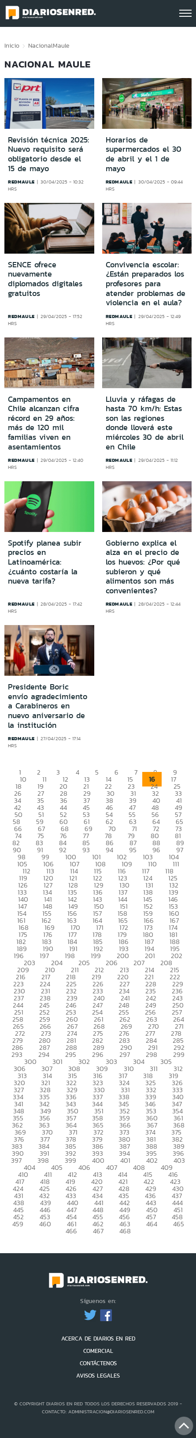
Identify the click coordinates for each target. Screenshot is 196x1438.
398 (43, 1160)
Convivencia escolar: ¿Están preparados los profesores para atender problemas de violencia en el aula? (145, 283)
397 (16, 1160)
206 (112, 962)
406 (84, 1167)
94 (109, 849)
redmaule (21, 181)
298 (151, 1054)
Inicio (11, 45)
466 (71, 1231)
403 (179, 1160)
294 (43, 1054)
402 (152, 1160)
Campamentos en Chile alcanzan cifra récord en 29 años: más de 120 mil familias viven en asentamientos (43, 423)
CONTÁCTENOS (98, 1363)
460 (45, 1223)
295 (70, 1054)
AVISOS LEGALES (98, 1375)
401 (125, 1160)
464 (151, 1223)
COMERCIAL (98, 1351)
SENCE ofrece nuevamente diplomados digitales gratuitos (45, 279)
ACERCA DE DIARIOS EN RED (98, 1338)
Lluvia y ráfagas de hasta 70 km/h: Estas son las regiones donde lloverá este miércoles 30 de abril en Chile (145, 423)
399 (70, 1160)
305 (166, 1061)
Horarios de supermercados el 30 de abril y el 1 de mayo (143, 154)
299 (179, 1054)
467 (98, 1231)
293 (16, 1054)
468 (125, 1231)
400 (98, 1160)
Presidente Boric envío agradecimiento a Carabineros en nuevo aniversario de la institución (47, 705)
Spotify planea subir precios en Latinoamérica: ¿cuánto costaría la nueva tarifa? (44, 562)
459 (17, 1223)
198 (70, 955)
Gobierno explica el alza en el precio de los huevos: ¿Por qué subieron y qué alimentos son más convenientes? (143, 566)
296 (98, 1054)
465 (178, 1223)
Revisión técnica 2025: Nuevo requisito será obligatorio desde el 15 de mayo (48, 154)
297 (124, 1054)
